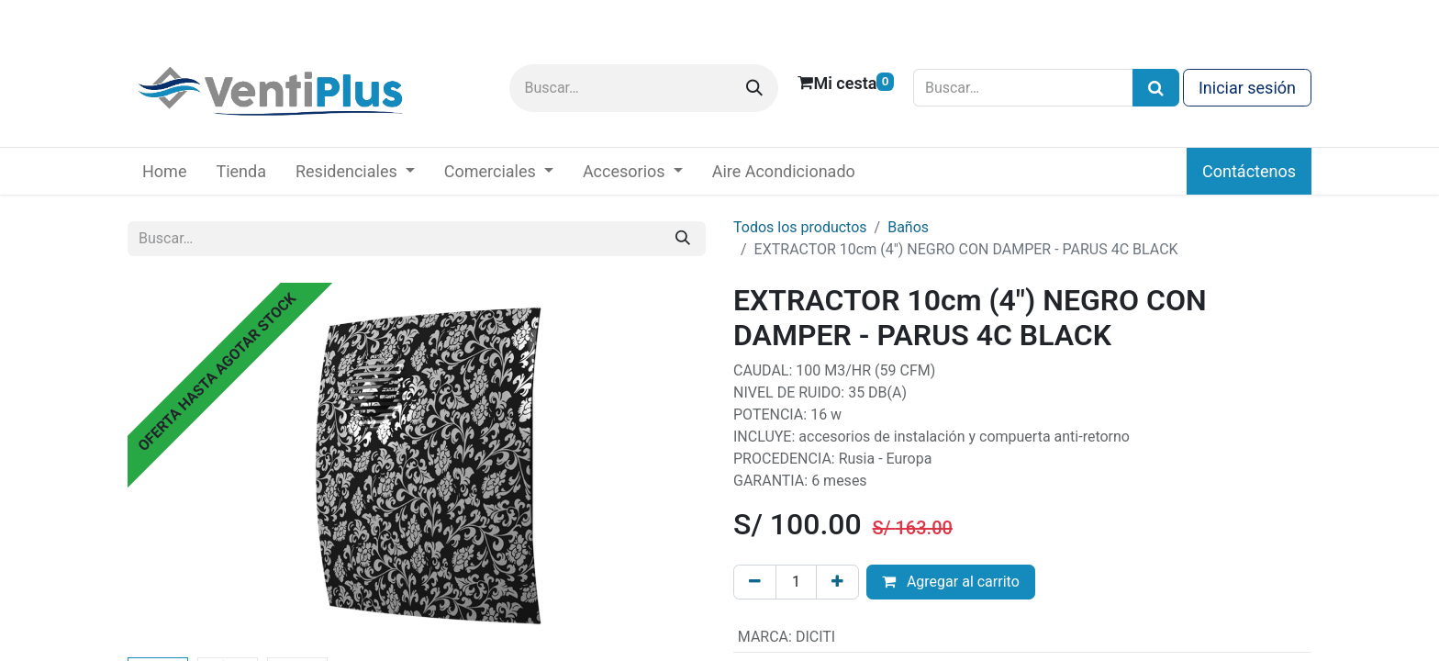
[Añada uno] (837, 582)
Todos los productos (800, 227)
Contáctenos (1249, 171)
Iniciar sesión (1247, 87)
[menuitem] (164, 171)
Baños (908, 227)
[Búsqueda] (1155, 87)
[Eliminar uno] (754, 582)
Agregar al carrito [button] (951, 581)
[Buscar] (754, 88)
